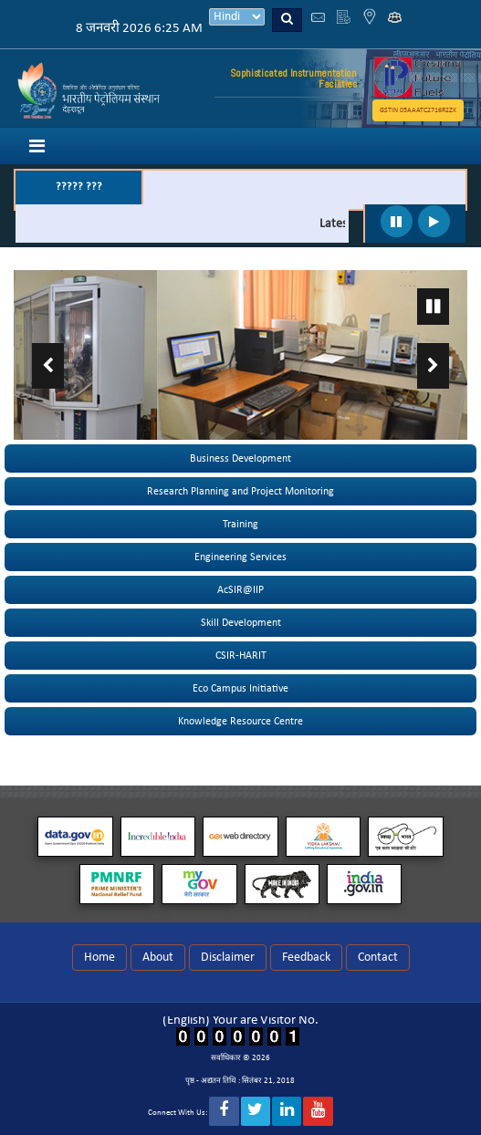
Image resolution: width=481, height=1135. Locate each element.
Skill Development (241, 623)
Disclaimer (228, 957)
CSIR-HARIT (241, 656)
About (157, 957)
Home (99, 957)
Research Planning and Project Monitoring (240, 491)
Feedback (306, 957)
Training (240, 524)
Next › (433, 366)
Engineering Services (240, 557)
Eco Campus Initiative (240, 688)
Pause (433, 306)
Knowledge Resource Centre (240, 721)
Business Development (240, 458)
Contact (378, 957)
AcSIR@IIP (240, 590)
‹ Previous (48, 366)
